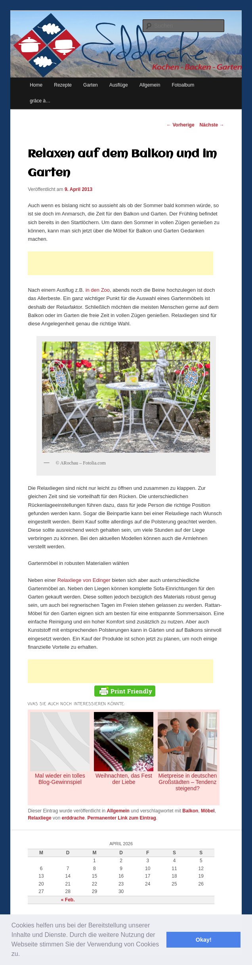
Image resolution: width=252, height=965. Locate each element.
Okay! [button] (204, 940)
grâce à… (40, 101)
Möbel (208, 811)
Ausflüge (118, 85)
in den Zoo (98, 290)
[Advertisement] (120, 263)
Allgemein (118, 811)
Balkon (190, 811)
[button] (23, 955)
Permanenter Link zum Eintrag (121, 818)
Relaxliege (39, 818)
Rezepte (63, 85)
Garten (90, 85)
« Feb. (68, 900)
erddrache (73, 818)
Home (36, 85)
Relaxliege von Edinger (84, 580)
